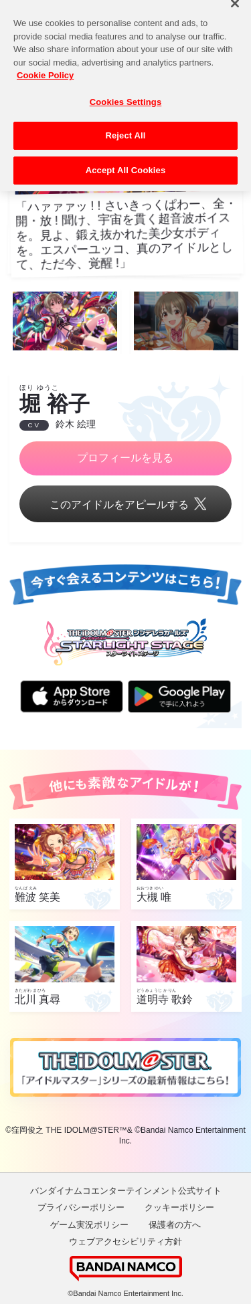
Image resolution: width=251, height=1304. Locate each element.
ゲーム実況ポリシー (89, 1224)
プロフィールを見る (125, 457)
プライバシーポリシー (80, 1207)
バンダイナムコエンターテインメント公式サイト (126, 1190)
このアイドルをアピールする (125, 505)
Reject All (125, 127)
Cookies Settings (126, 94)
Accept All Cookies (126, 162)
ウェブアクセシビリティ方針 (125, 1241)
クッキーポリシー (179, 1207)
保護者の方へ (175, 1224)
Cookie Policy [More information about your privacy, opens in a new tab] (45, 67)
